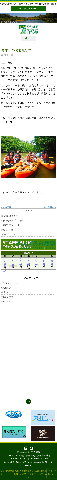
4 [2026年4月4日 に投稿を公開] (44, 259)
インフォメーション (10, 283)
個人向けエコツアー (10, 216)
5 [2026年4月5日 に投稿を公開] (52, 259)
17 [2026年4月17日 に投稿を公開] (36, 263)
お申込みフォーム (28, 8)
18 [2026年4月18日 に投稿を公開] (44, 263)
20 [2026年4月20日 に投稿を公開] (5, 266)
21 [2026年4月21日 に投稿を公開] (13, 266)
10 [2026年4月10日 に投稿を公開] (36, 261)
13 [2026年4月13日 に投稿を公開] (5, 263)
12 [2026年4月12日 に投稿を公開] (52, 261)
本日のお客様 (7, 297)
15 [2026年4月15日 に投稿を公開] (20, 263)
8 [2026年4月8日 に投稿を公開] (20, 261)
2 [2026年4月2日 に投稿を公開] (28, 259)
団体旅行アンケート (10, 225)
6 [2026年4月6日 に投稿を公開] (4, 261)
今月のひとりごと (9, 292)
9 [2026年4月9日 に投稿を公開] (28, 261)
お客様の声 (6, 288)
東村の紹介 (6, 301)
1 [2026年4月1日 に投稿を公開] (20, 259)
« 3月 (3, 271)
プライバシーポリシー (11, 234)
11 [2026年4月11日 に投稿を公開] (44, 261)
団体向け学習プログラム (12, 220)
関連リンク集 (7, 229)
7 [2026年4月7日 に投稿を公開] (12, 261)
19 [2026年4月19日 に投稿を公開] (52, 263)
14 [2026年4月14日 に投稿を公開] (13, 263)
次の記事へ (49, 207)
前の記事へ (8, 207)
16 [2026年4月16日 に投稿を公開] (28, 263)
